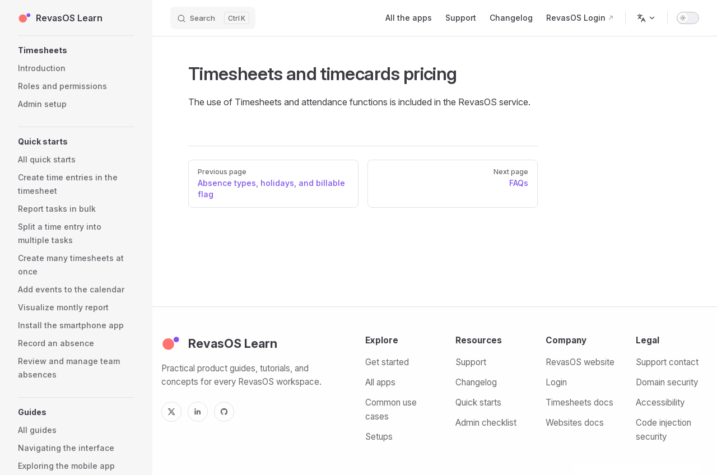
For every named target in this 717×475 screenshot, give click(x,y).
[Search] (212, 18)
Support (470, 362)
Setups (379, 436)
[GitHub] (224, 412)
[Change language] (646, 18)
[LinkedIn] (198, 412)
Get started (387, 362)
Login (556, 382)
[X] (171, 412)
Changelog (476, 382)
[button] (76, 50)
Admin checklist (485, 422)
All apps (380, 382)
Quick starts (478, 402)
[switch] (688, 18)
